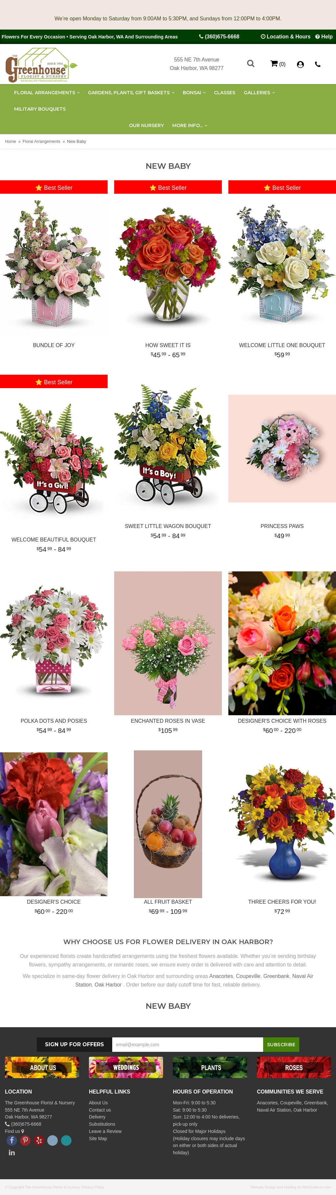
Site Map (98, 1138)
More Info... (187, 125)
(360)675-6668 (222, 36)
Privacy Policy (93, 1187)
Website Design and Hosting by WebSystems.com (291, 1187)
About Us (98, 1102)
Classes (224, 93)
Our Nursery (146, 125)
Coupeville (248, 976)
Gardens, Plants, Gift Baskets (129, 93)
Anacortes (221, 976)
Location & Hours (288, 36)
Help (327, 36)
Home (10, 141)
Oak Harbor (108, 984)
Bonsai (192, 93)
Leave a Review (105, 1131)
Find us (14, 1131)
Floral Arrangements (44, 93)
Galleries (257, 93)
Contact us (100, 1110)
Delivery (97, 1116)
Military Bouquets (40, 109)
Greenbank (276, 976)
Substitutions (102, 1124)
